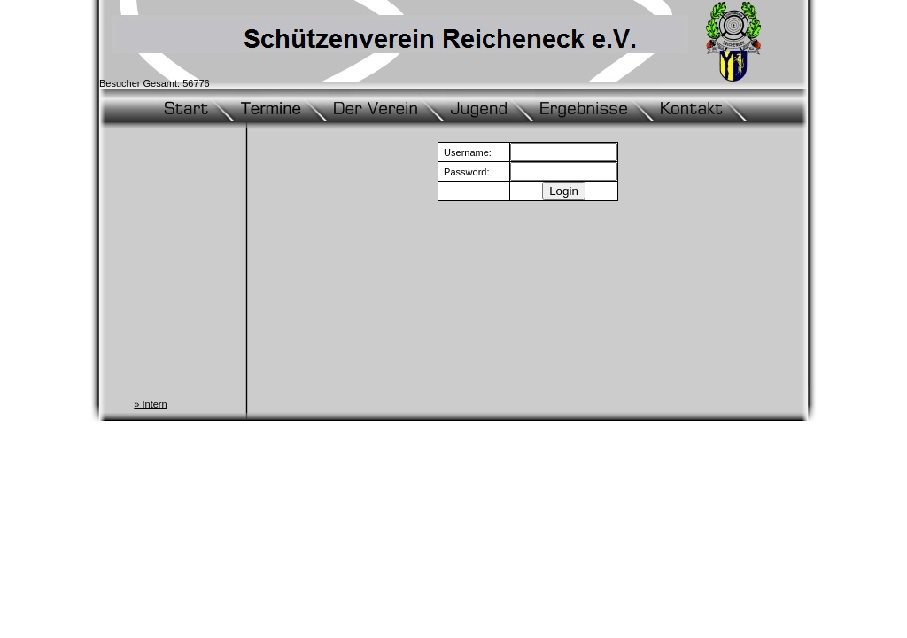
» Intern (150, 404)
